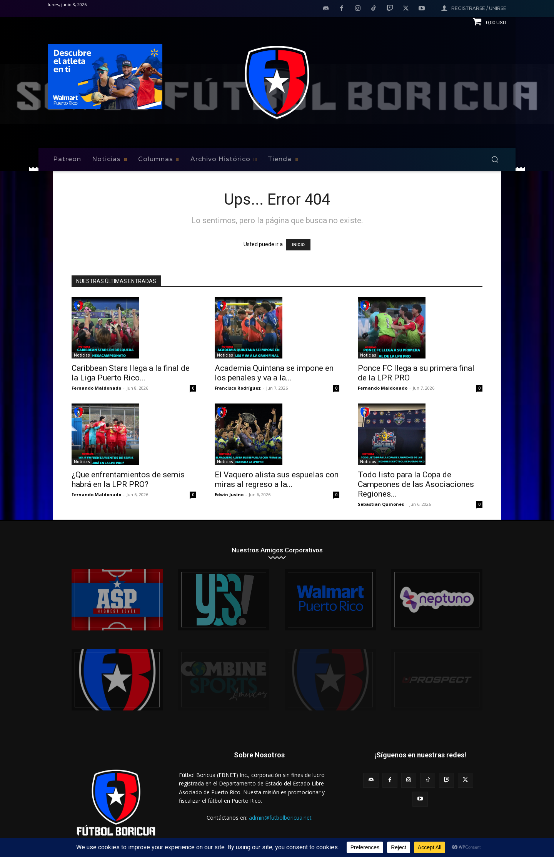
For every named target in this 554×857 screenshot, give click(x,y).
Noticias (82, 355)
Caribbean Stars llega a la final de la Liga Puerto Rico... (131, 372)
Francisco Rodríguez (238, 388)
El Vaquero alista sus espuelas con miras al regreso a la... (277, 479)
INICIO (298, 244)
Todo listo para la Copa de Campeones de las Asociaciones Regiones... (416, 484)
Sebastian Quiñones (381, 504)
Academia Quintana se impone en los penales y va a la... (274, 372)
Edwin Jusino (229, 494)
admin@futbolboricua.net (280, 817)
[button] (494, 159)
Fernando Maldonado (96, 388)
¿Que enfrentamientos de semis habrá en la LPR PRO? (128, 479)
